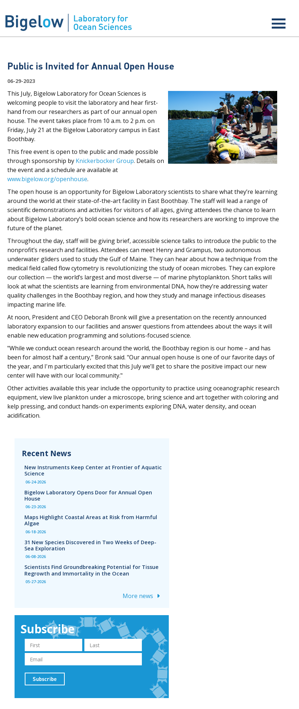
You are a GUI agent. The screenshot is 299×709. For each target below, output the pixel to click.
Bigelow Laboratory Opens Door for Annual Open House (88, 495)
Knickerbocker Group (105, 161)
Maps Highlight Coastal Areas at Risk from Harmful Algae (90, 520)
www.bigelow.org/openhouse (47, 179)
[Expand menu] (278, 24)
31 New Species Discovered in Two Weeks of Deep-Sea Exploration (90, 545)
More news (142, 596)
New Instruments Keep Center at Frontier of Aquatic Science (93, 470)
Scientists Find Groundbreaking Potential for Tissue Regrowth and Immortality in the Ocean (91, 570)
